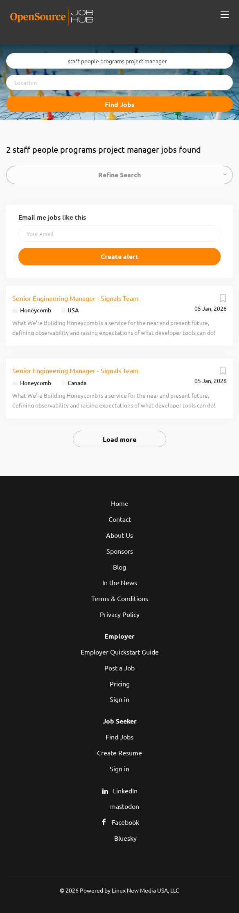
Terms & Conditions (119, 598)
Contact (119, 519)
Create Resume (119, 752)
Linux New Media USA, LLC (145, 890)
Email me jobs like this (52, 216)
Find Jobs (120, 104)
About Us (119, 535)
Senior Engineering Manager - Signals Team (75, 298)
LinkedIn (125, 790)
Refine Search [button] (119, 174)
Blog (119, 567)
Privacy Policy (120, 614)
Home (120, 503)
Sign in (119, 699)
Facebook (125, 822)
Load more (119, 439)
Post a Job (119, 668)
